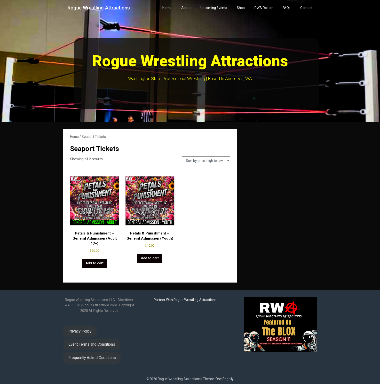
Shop (241, 8)
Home (167, 8)
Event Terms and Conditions (91, 344)
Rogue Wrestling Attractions (99, 8)
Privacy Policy (79, 331)
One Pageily (224, 379)
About (186, 8)
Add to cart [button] (94, 263)
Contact (306, 8)
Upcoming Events (213, 8)
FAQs (287, 8)
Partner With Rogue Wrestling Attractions (185, 300)
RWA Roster (263, 8)
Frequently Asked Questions (92, 357)
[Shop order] (206, 160)
